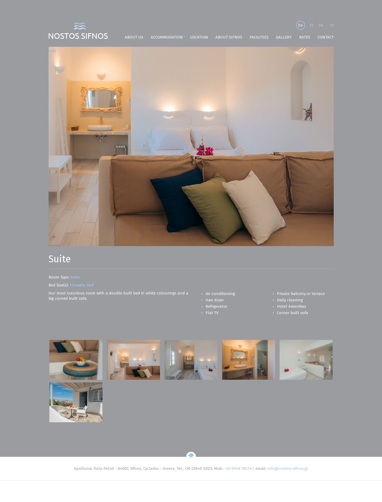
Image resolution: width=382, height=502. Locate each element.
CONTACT (326, 37)
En (300, 25)
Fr (332, 25)
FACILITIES (259, 37)
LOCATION (199, 37)
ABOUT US (134, 37)
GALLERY (284, 37)
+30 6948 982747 (239, 468)
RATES (304, 37)
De (321, 25)
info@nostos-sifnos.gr (287, 468)
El (311, 25)
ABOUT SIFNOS (228, 37)
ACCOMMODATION (167, 37)
